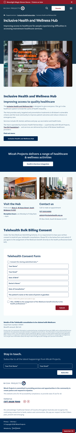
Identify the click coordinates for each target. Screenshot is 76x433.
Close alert (71, 2)
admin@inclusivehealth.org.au (51, 215)
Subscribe (64, 372)
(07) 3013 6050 (45, 211)
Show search (47, 8)
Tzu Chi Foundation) (11, 127)
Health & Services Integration (38, 164)
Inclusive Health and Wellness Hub (20, 106)
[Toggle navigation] (70, 8)
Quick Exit (68, 431)
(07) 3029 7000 (12, 401)
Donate (58, 8)
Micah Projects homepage (15, 8)
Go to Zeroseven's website (16, 428)
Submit (62, 308)
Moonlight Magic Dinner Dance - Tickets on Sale (25, 2)
